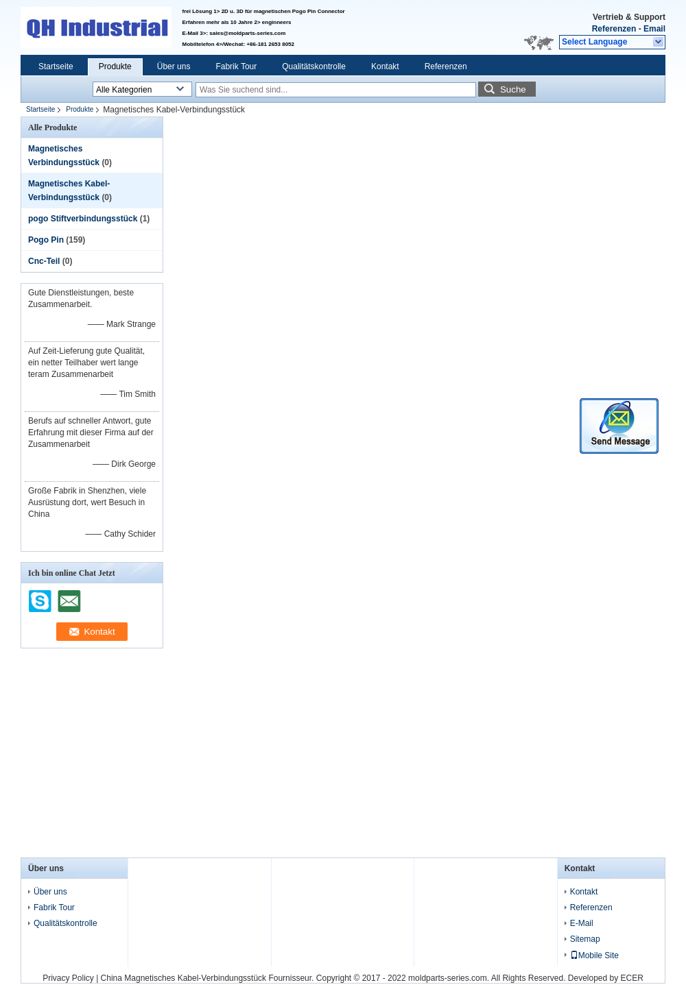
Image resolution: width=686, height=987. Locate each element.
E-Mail (581, 923)
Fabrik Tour (236, 66)
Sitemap (585, 939)
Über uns (174, 66)
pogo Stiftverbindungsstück (82, 218)
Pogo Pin (46, 240)
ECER (632, 978)
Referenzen (614, 29)
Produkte (115, 66)
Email (654, 29)
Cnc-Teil (44, 261)
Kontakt (385, 66)
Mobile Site (594, 955)
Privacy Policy (68, 978)
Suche (513, 89)
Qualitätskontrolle (314, 66)
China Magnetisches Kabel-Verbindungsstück (183, 978)
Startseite (55, 66)
